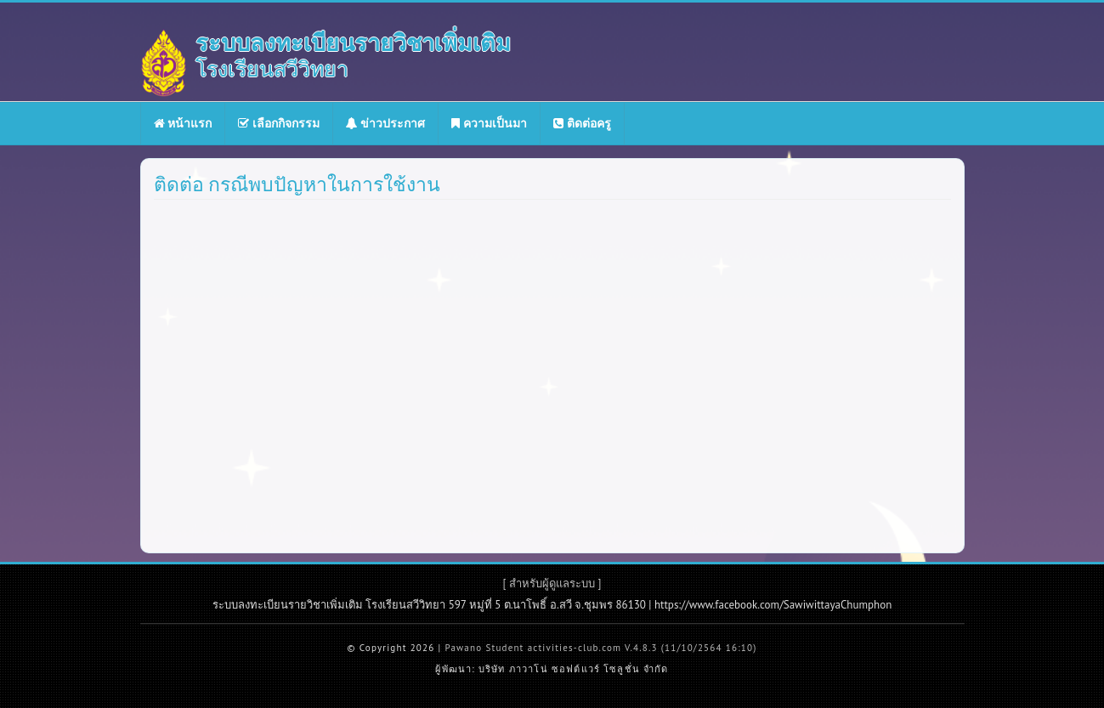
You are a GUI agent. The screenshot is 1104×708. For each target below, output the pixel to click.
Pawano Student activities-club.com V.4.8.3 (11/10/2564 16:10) (600, 648)
